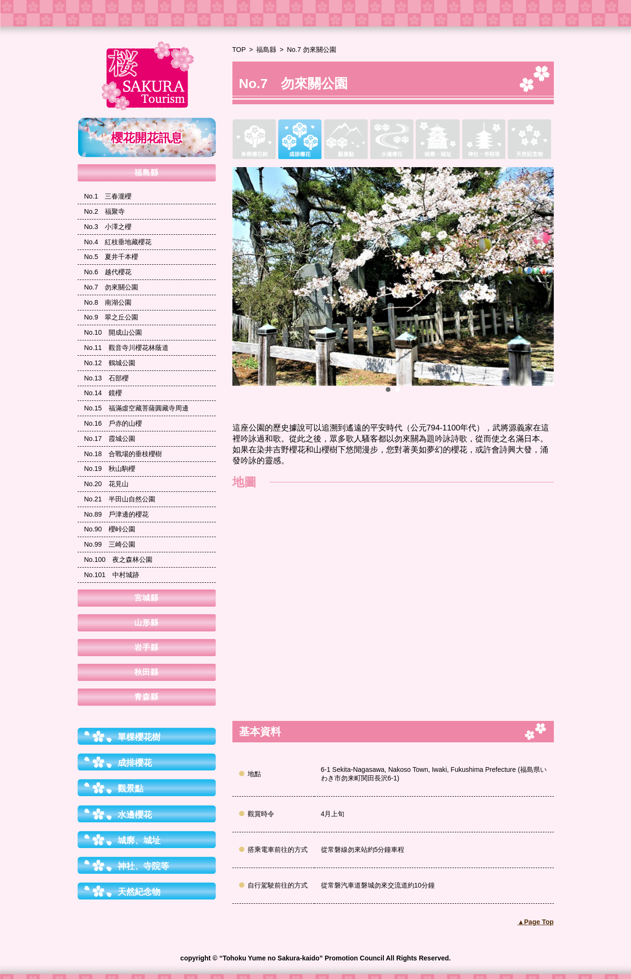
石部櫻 (106, 378)
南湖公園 (108, 302)
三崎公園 (109, 544)
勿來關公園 (111, 287)
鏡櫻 (103, 393)
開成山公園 (113, 332)
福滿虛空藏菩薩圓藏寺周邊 (136, 408)
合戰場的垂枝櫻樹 (123, 454)
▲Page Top (536, 922)
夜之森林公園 (118, 559)
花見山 (106, 484)
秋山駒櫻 (109, 468)
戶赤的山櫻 (113, 423)
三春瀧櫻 (108, 196)
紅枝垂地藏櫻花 (118, 242)
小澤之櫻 (108, 226)
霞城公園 (109, 438)
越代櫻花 (108, 272)
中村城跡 (111, 575)
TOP (239, 49)
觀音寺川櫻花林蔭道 (126, 347)
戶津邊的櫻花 (116, 514)
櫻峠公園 (109, 529)
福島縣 (266, 49)
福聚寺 (104, 211)
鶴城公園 (109, 363)
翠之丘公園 (111, 317)
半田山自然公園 (119, 499)
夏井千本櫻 (111, 256)
